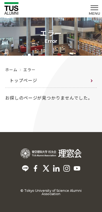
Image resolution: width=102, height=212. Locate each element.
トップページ (23, 80)
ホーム (11, 69)
